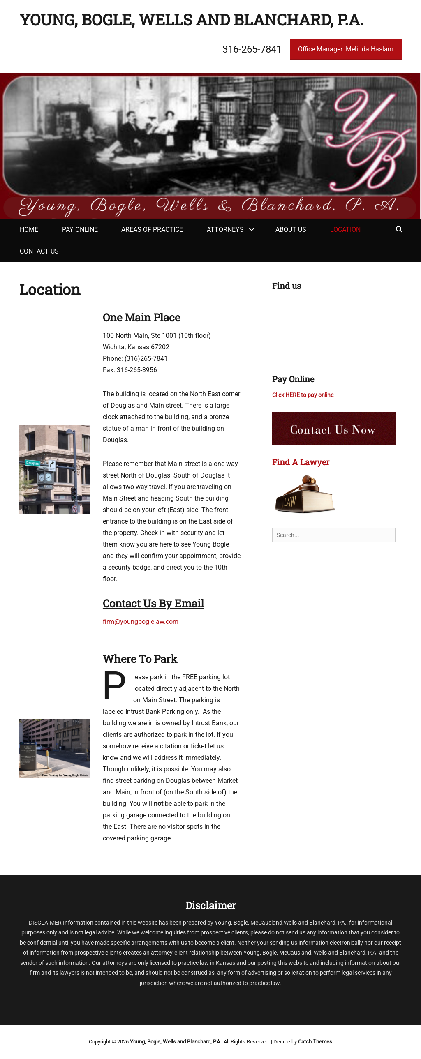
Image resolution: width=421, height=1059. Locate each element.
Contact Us (39, 251)
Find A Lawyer (300, 462)
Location (345, 229)
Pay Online (80, 229)
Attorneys (225, 229)
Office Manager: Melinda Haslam (345, 49)
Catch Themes (315, 1041)
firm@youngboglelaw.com (140, 621)
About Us (290, 229)
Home (29, 229)
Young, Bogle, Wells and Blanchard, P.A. (191, 19)
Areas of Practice (152, 229)
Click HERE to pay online (302, 395)
